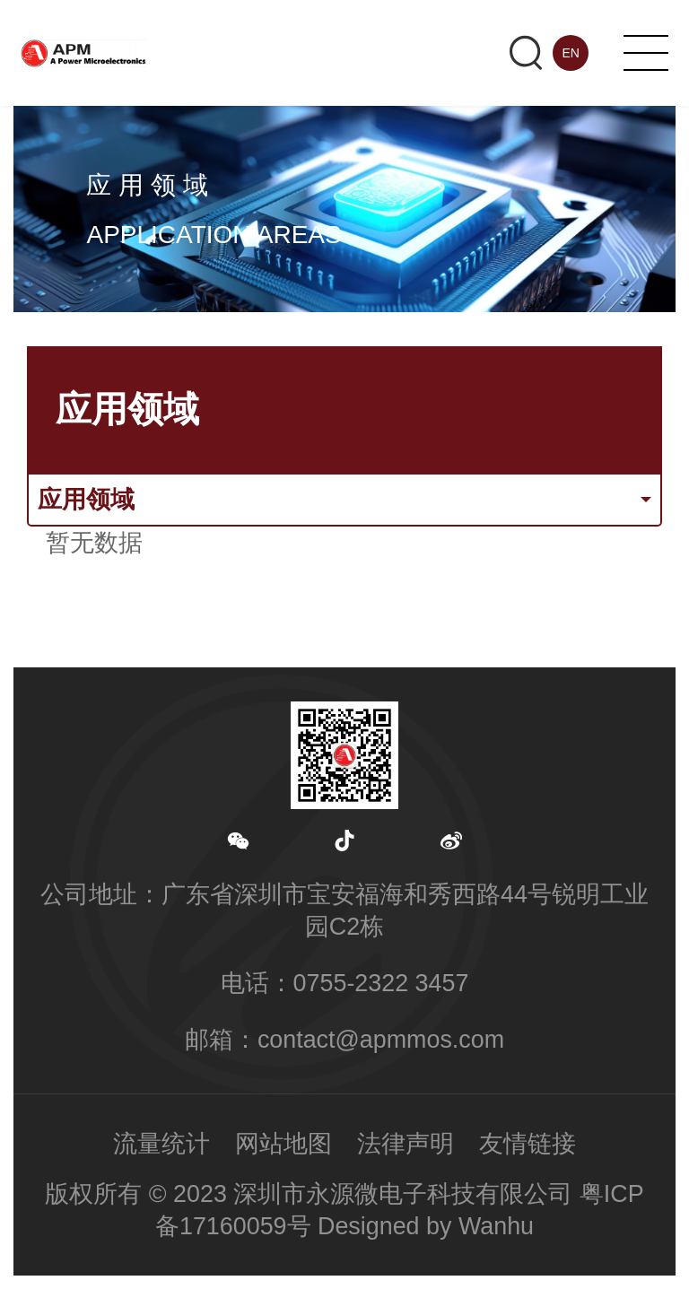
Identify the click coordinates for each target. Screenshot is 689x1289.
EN (570, 53)
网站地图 (283, 1143)
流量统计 (161, 1143)
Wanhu (496, 1226)
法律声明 (405, 1143)
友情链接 (527, 1143)
